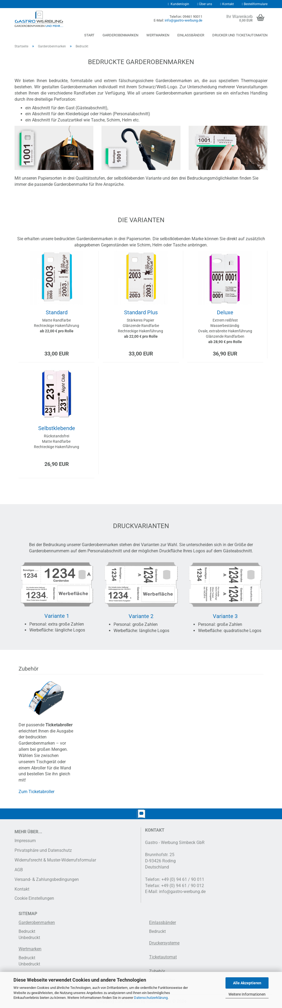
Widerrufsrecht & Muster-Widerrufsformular (55, 860)
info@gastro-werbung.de (183, 20)
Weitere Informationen (247, 994)
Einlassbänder (190, 35)
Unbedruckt (29, 937)
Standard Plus (141, 312)
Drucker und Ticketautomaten (239, 35)
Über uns (204, 4)
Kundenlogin (178, 4)
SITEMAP (28, 913)
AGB (19, 869)
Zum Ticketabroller (36, 791)
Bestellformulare (254, 4)
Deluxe (225, 312)
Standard (57, 312)
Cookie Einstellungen (34, 898)
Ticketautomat (163, 957)
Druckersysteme (164, 943)
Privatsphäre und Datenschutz (43, 850)
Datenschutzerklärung (151, 998)
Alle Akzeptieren (247, 983)
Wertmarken (157, 35)
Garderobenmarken (120, 35)
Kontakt (227, 4)
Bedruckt (27, 931)
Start (89, 35)
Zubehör (157, 971)
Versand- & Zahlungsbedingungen (47, 879)
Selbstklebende (56, 428)
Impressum (25, 840)
